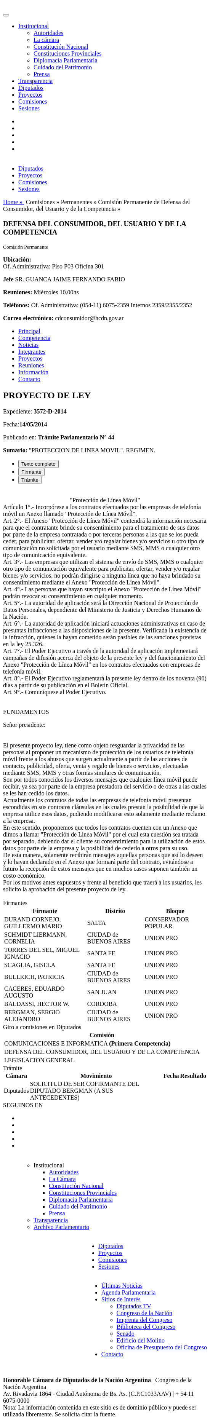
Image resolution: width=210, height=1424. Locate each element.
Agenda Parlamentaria (128, 1292)
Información (33, 372)
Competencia (34, 338)
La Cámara (62, 1179)
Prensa (42, 74)
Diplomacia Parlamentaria (65, 60)
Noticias (28, 345)
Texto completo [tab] (38, 464)
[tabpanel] (105, 695)
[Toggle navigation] (6, 15)
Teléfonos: (16, 305)
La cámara (46, 40)
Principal (29, 331)
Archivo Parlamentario (61, 1227)
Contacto (29, 379)
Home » (13, 202)
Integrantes (31, 351)
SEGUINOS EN (23, 1105)
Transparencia (35, 81)
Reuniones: (17, 292)
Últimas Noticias (122, 1285)
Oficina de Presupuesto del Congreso (162, 1347)
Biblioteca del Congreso (146, 1326)
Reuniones (31, 365)
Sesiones (29, 108)
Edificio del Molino (141, 1340)
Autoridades (48, 33)
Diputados (30, 88)
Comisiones (32, 101)
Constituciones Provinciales (67, 53)
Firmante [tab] (31, 472)
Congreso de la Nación (144, 1313)
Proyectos (30, 94)
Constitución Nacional (61, 46)
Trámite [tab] (29, 480)
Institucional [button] (33, 26)
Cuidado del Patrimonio (63, 67)
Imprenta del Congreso (145, 1320)
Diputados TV (134, 1306)
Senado (126, 1333)
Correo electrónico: (28, 318)
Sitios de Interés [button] (121, 1299)
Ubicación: (17, 259)
